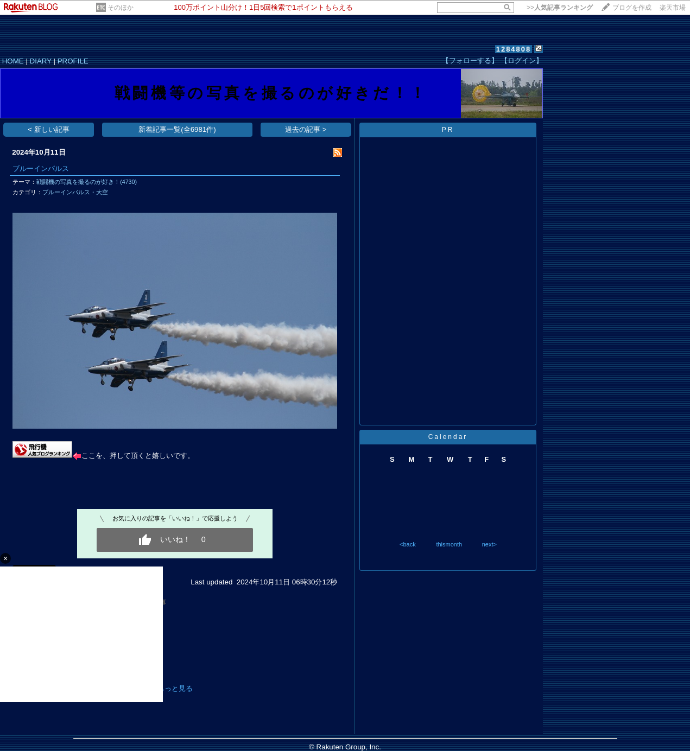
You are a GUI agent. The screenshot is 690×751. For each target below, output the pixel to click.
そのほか (120, 7)
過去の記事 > (306, 129)
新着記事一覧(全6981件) (177, 129)
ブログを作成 (631, 7)
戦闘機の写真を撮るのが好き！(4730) (86, 182)
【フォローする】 (470, 60)
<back (408, 544)
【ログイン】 (522, 60)
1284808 (513, 49)
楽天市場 (673, 7)
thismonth (449, 544)
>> (560, 7)
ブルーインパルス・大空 (75, 192)
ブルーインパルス (40, 168)
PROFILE (73, 61)
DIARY (41, 61)
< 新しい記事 (48, 129)
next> (489, 544)
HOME (13, 61)
